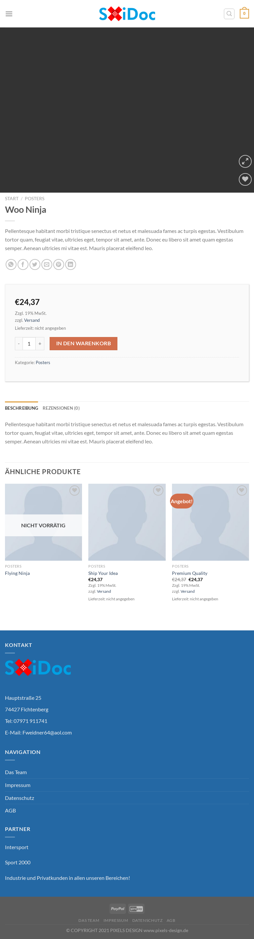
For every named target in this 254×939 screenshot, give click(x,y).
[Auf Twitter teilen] (34, 264)
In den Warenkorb (83, 343)
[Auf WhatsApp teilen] (11, 264)
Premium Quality (189, 573)
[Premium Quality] (210, 522)
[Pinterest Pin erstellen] (58, 264)
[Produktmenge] (29, 343)
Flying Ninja (17, 573)
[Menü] (9, 14)
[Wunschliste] (245, 179)
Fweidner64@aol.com (47, 732)
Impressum (17, 785)
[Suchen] (229, 14)
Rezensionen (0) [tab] (61, 408)
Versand (32, 320)
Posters (34, 198)
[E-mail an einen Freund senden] (46, 264)
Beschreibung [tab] (21, 408)
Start (12, 198)
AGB (10, 810)
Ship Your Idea (103, 573)
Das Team (16, 772)
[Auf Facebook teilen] (23, 264)
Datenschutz (19, 798)
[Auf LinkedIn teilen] (70, 264)
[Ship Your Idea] (126, 522)
